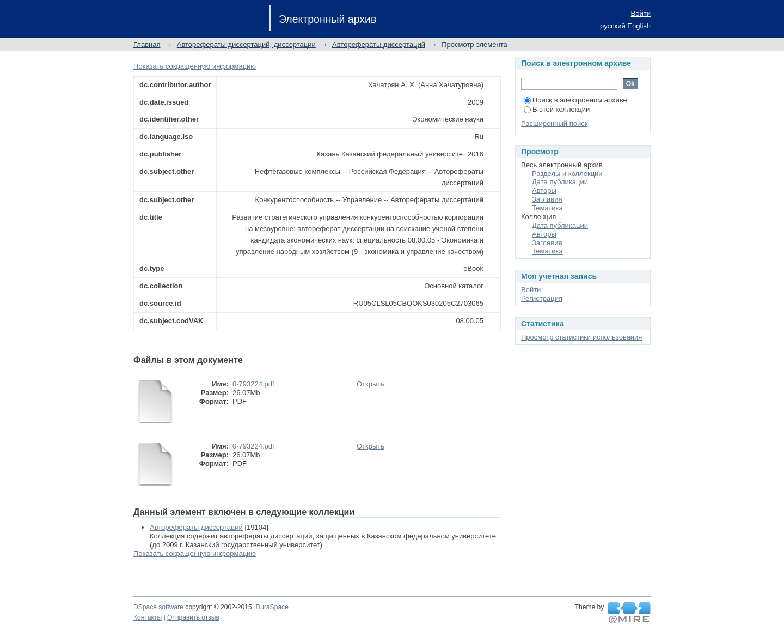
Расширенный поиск (554, 123)
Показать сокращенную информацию (194, 66)
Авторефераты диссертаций (378, 44)
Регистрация (541, 298)
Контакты (147, 617)
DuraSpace (271, 607)
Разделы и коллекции (567, 173)
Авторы (544, 190)
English (639, 26)
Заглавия (547, 199)
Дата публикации (560, 182)
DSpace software (158, 607)
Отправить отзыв (193, 617)
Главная (146, 44)
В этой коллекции (557, 109)
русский (613, 26)
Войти (641, 13)
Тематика (547, 208)
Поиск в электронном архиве (575, 100)
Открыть (370, 384)
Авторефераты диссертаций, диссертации (246, 44)
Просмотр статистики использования (581, 337)
